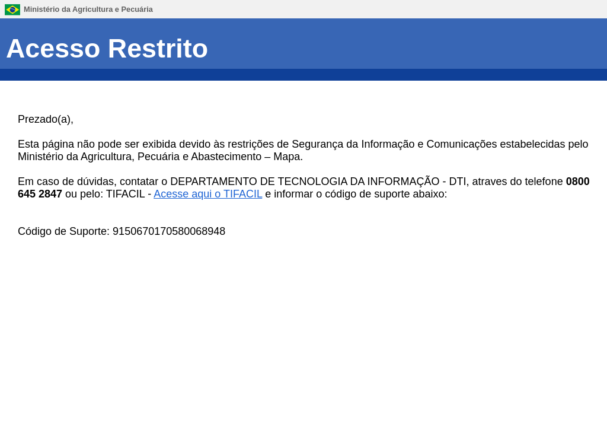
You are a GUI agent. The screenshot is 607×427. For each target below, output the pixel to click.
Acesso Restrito (107, 48)
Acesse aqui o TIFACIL (208, 194)
